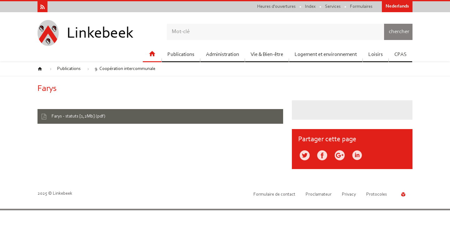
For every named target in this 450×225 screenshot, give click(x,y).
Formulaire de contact (274, 194)
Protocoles (376, 194)
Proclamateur (319, 194)
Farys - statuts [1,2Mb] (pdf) (78, 116)
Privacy (349, 194)
